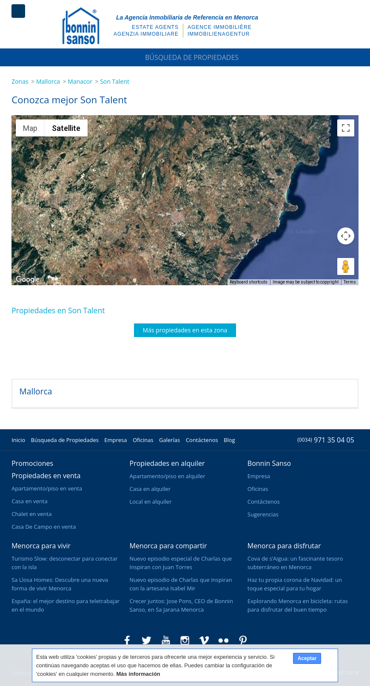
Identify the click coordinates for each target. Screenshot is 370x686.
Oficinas (143, 440)
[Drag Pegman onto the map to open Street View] (345, 266)
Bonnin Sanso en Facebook (127, 640)
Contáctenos (202, 440)
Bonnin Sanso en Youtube (166, 640)
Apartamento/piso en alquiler (167, 476)
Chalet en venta (31, 514)
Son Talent (114, 81)
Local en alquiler (151, 501)
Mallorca (48, 81)
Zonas (19, 81)
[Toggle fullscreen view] (345, 127)
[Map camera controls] (345, 235)
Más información (138, 674)
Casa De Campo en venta (43, 526)
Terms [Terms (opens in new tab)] (350, 282)
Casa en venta (29, 501)
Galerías (169, 440)
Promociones (32, 463)
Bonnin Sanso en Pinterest (243, 640)
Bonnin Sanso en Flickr (224, 640)
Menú (18, 11)
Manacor (80, 81)
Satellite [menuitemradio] (66, 128)
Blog (229, 440)
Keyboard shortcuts (249, 282)
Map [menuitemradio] (30, 128)
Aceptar (307, 658)
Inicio (18, 440)
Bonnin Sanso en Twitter (146, 640)
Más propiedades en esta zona (185, 330)
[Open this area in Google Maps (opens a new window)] (28, 279)
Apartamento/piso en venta (46, 488)
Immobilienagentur (219, 34)
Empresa (115, 440)
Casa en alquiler (150, 489)
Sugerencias (263, 514)
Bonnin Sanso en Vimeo (204, 640)
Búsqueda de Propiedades (185, 57)
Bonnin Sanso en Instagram (185, 640)
